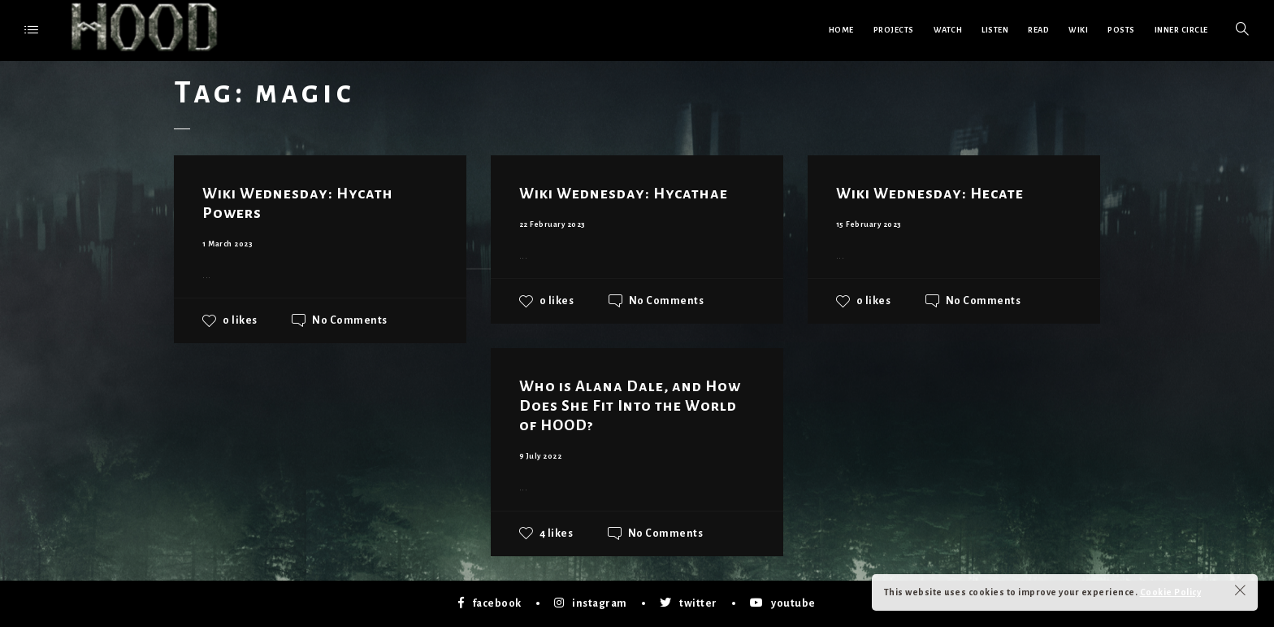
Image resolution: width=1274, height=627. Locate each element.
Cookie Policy (1171, 592)
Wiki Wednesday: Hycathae (623, 193)
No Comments (350, 320)
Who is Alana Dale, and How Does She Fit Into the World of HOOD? (630, 405)
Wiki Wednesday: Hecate (930, 193)
